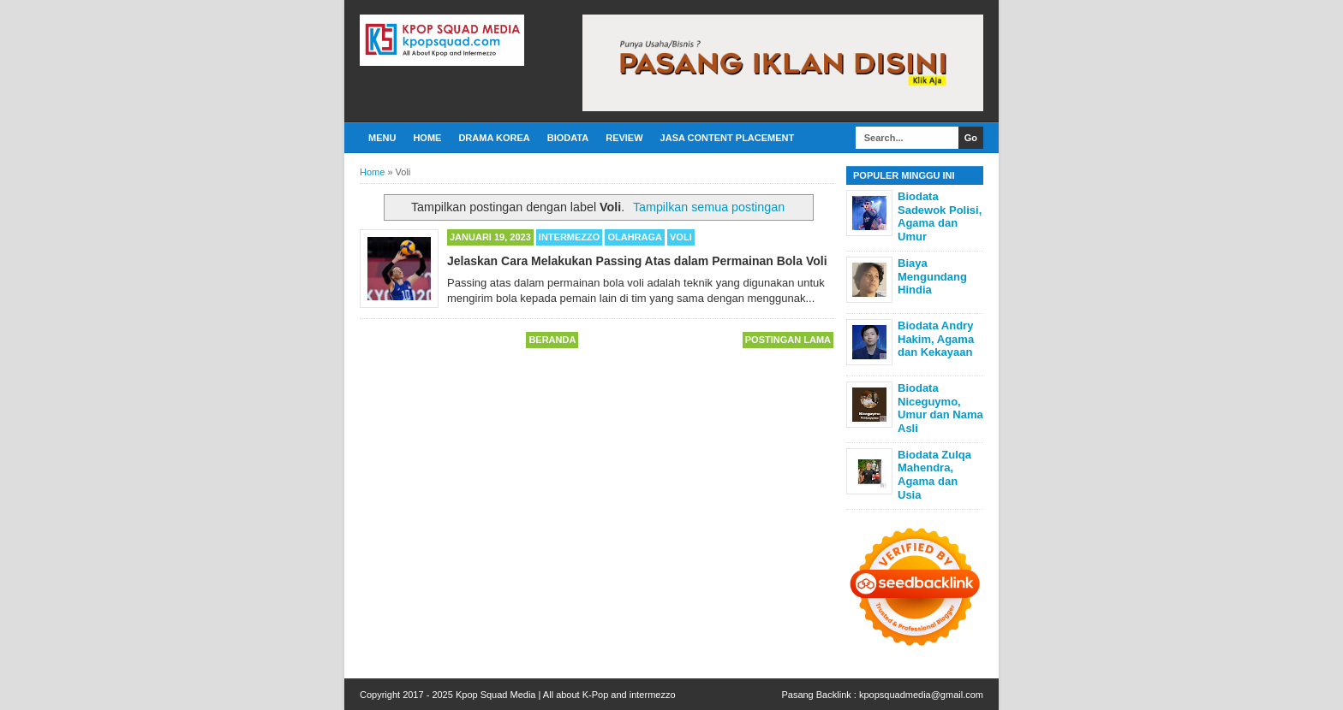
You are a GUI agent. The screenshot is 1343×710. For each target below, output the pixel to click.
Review (624, 138)
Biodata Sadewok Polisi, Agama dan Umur (940, 216)
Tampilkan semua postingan (709, 207)
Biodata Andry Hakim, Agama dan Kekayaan (936, 338)
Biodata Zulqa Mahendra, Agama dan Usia (934, 474)
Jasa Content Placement (727, 138)
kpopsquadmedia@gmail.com (921, 694)
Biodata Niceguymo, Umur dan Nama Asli (940, 408)
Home (427, 138)
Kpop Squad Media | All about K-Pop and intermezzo (566, 694)
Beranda (552, 339)
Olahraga (634, 237)
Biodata (567, 138)
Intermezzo (569, 237)
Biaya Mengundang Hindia (932, 276)
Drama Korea (493, 138)
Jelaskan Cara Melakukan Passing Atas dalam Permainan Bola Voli (637, 261)
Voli (681, 237)
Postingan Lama (788, 339)
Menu (382, 138)
